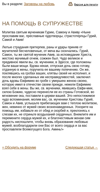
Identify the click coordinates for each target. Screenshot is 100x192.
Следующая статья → (81, 147)
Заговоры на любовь (39, 4)
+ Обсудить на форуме (19, 147)
